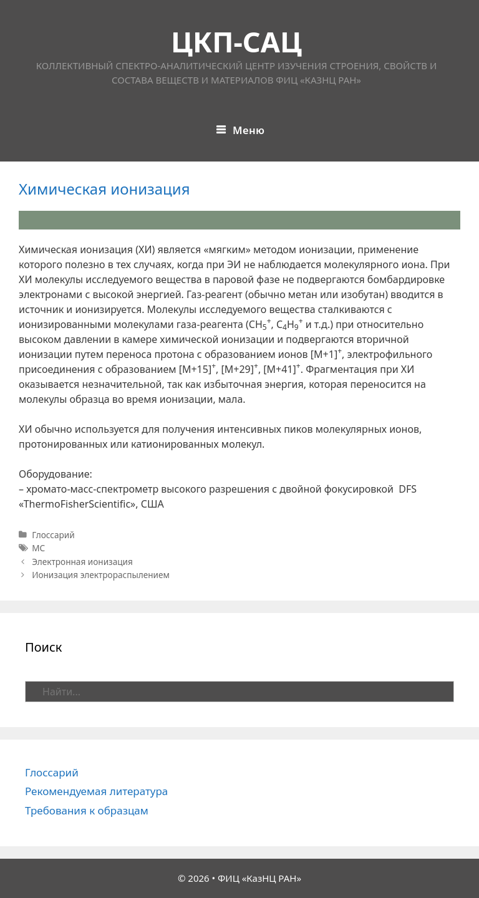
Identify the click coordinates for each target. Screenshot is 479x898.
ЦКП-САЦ (236, 41)
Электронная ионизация (82, 561)
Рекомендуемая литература (96, 791)
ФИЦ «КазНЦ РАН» (259, 878)
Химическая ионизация (104, 188)
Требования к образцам (86, 810)
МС (38, 548)
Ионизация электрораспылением (101, 575)
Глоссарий (53, 535)
